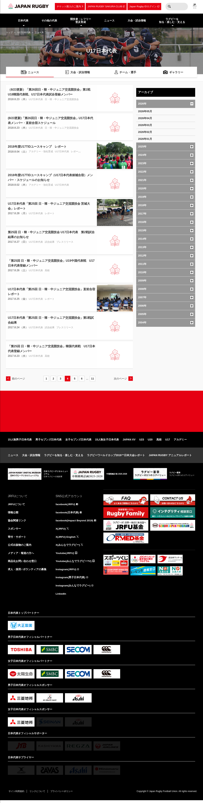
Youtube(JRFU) (65, 555)
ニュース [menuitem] (109, 20)
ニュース (13, 456)
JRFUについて (16, 506)
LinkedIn (61, 596)
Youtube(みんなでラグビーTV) (74, 563)
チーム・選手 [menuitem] (128, 72)
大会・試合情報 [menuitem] (137, 20)
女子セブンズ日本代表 (78, 441)
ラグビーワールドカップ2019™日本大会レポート (116, 456)
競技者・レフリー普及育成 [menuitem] (80, 21)
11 (92, 378)
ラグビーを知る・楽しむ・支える (63, 456)
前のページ (18, 378)
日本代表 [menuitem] (23, 20)
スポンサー (14, 530)
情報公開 (13, 514)
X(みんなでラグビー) (68, 547)
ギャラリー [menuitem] (176, 72)
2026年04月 (145, 118)
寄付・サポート (17, 538)
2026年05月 (145, 111)
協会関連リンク (17, 522)
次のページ (120, 378)
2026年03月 (145, 125)
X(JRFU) (61, 530)
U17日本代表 (24, 32)
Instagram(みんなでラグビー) (73, 588)
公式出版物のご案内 (19, 547)
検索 (169, 6)
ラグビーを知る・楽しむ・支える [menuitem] (172, 21)
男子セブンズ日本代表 (48, 441)
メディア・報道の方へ (21, 555)
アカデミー (180, 441)
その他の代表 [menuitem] (49, 20)
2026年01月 (145, 138)
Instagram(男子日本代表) (70, 579)
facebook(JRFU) (66, 506)
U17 (167, 441)
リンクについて (38, 794)
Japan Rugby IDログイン (142, 6)
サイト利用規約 (16, 794)
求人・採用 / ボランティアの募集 (27, 571)
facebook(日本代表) (67, 514)
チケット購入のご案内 (69, 6)
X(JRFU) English (66, 538)
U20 (150, 441)
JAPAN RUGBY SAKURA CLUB (105, 6)
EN (194, 8)
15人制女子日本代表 (107, 441)
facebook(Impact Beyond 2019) (75, 522)
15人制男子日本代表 (20, 441)
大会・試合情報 (31, 456)
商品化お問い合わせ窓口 (22, 563)
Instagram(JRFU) (66, 571)
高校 (159, 441)
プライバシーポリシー (63, 794)
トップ (9, 32)
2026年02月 (145, 131)
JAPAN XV (129, 441)
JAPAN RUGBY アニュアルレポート (170, 456)
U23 (141, 441)
